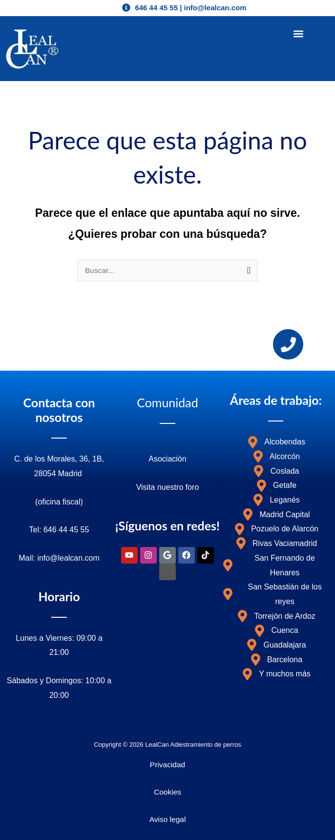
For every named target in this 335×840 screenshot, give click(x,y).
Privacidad (167, 764)
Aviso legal (167, 819)
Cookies (167, 792)
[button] (299, 34)
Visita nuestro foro (167, 487)
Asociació (165, 459)
